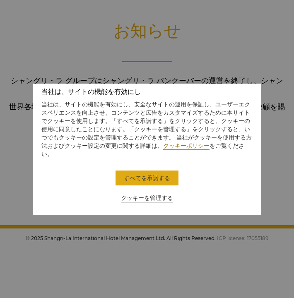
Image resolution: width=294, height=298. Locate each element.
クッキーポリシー (186, 145)
